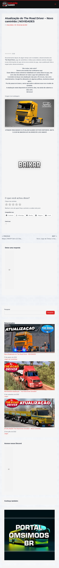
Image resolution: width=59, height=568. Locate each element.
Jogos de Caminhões (10, 359)
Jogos (6, 396)
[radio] (6, 205)
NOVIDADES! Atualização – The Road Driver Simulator (29, 376)
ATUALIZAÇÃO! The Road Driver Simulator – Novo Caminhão (29, 413)
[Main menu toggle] (55, 4)
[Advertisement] (29, 39)
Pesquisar (7, 309)
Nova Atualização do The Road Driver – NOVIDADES (29, 339)
